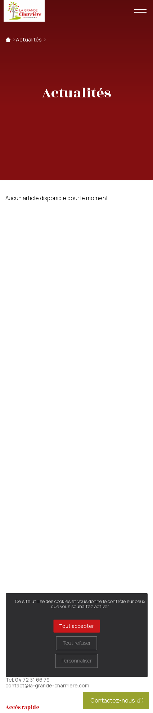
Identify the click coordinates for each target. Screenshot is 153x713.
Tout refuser (77, 642)
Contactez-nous (117, 700)
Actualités (29, 39)
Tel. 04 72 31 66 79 (27, 680)
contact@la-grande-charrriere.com (47, 685)
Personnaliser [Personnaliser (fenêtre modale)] (77, 660)
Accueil (8, 39)
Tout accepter (76, 625)
